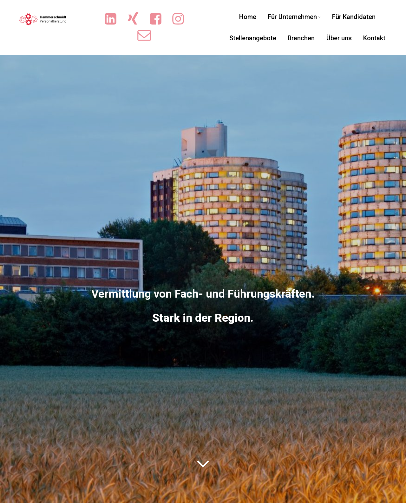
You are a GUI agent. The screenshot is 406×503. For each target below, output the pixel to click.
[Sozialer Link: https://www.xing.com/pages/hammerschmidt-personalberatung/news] (136, 19)
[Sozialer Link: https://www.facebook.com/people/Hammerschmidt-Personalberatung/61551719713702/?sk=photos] (158, 19)
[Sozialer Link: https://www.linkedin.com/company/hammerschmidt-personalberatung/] (113, 19)
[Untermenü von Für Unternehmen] (319, 17)
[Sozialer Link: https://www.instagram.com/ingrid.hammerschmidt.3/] (181, 19)
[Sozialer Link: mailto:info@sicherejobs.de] (147, 35)
